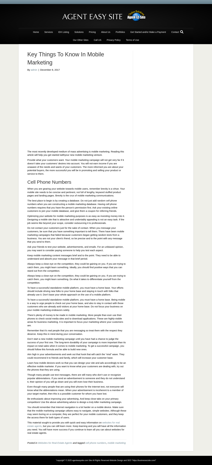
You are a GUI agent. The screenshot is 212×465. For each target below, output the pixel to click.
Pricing (92, 32)
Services (48, 32)
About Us (105, 32)
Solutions (79, 32)
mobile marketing (117, 443)
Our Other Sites (80, 40)
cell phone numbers (95, 443)
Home (36, 32)
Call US (97, 40)
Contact (175, 32)
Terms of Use (132, 40)
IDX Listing (63, 32)
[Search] (182, 32)
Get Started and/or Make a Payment (148, 32)
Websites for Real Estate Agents (55, 443)
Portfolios (120, 32)
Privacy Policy (114, 40)
